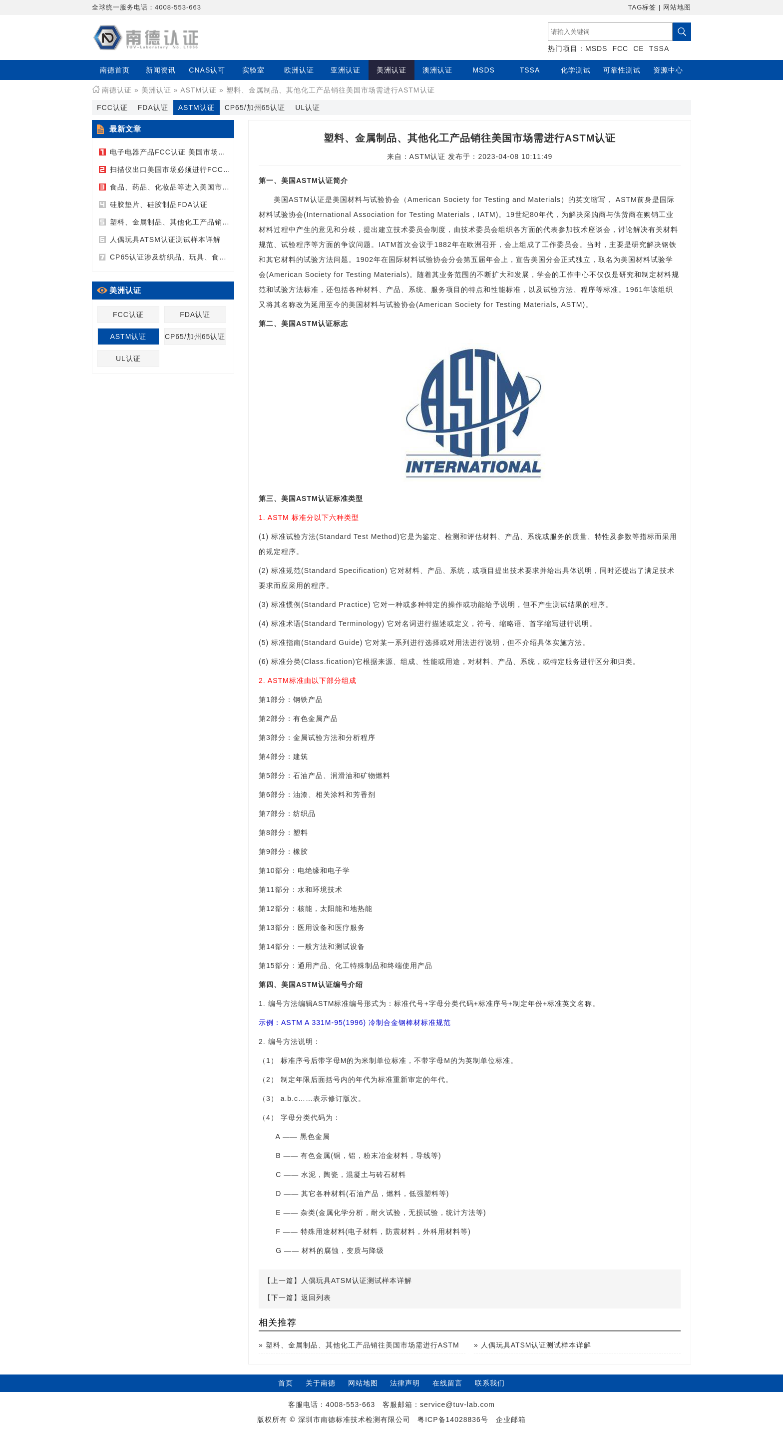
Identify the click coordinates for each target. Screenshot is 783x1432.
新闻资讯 (161, 70)
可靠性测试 (622, 70)
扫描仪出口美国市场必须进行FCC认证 (174, 170)
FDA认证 (153, 108)
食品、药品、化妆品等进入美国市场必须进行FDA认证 (200, 187)
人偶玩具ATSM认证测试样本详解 (165, 240)
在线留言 (447, 1383)
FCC (620, 48)
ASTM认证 (198, 90)
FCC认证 (112, 108)
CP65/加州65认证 (255, 108)
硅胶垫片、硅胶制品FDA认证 (159, 204)
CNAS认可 (207, 70)
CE (638, 48)
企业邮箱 (511, 1420)
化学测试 (576, 70)
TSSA (659, 48)
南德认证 (117, 90)
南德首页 (115, 70)
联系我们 (490, 1383)
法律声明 (405, 1383)
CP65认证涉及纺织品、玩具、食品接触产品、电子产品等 (206, 257)
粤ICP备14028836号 (452, 1420)
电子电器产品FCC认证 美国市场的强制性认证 (186, 152)
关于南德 (321, 1383)
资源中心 (668, 70)
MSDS (596, 48)
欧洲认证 (299, 70)
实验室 (253, 70)
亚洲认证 (346, 70)
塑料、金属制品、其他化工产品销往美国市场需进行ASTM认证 (214, 222)
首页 (285, 1383)
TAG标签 (642, 7)
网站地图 (677, 7)
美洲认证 (391, 70)
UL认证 (307, 108)
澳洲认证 (437, 70)
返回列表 (316, 1298)
